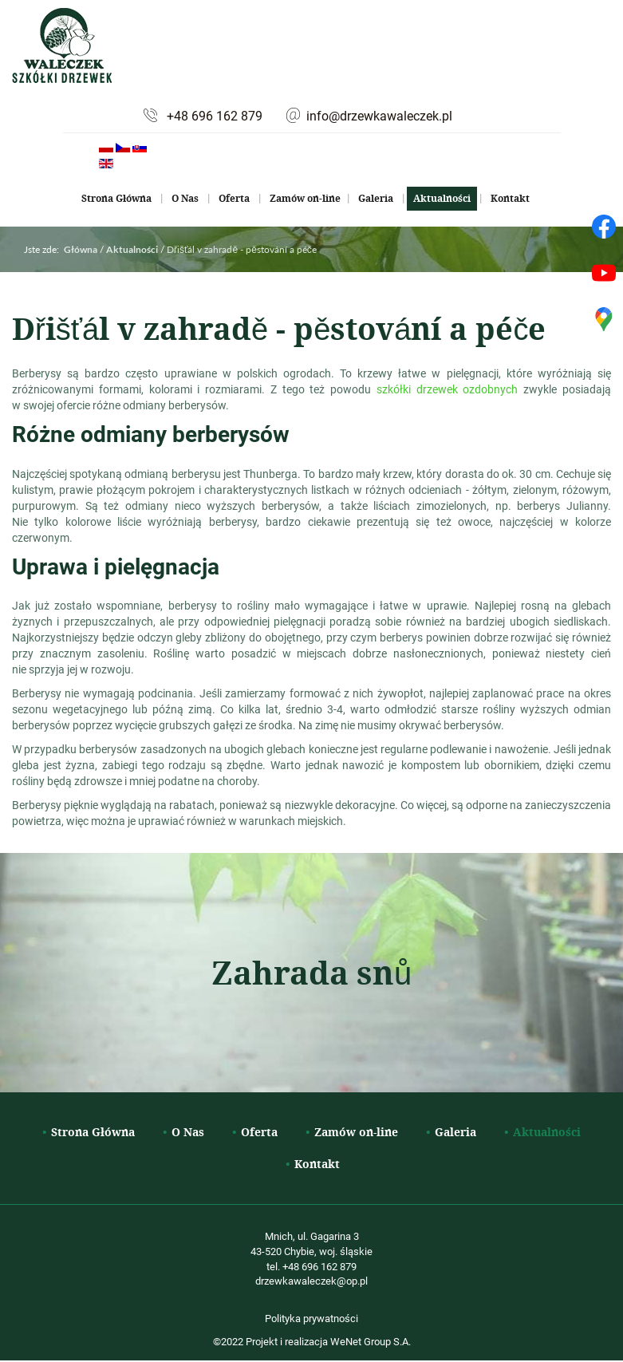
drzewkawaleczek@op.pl (311, 1280)
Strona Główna (116, 198)
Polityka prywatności (311, 1318)
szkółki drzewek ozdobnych (448, 389)
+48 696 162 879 (214, 115)
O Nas (185, 198)
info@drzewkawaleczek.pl (379, 115)
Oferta (234, 198)
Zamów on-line (305, 198)
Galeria (375, 198)
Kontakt (510, 198)
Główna (80, 249)
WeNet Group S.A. (370, 1341)
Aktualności (442, 198)
